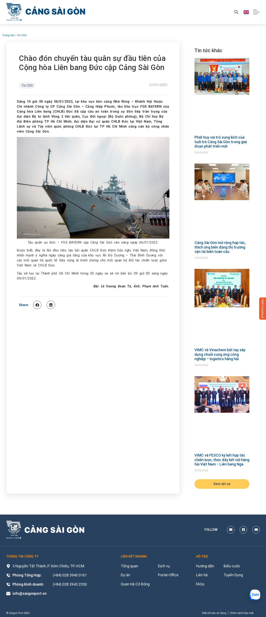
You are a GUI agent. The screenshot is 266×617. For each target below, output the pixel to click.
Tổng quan (129, 566)
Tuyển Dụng (233, 575)
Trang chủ (8, 35)
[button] (37, 305)
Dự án (125, 575)
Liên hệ (202, 575)
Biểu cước (232, 566)
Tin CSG (22, 35)
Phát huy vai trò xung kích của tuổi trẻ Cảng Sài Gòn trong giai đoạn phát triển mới (221, 141)
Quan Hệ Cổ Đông (135, 584)
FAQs (200, 584)
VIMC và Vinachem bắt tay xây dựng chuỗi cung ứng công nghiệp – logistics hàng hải (220, 354)
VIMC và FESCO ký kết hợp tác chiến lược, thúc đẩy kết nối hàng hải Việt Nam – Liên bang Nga (222, 459)
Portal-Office (168, 575)
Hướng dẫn (205, 566)
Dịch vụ (164, 566)
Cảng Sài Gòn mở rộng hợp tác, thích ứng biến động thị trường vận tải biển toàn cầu (220, 247)
